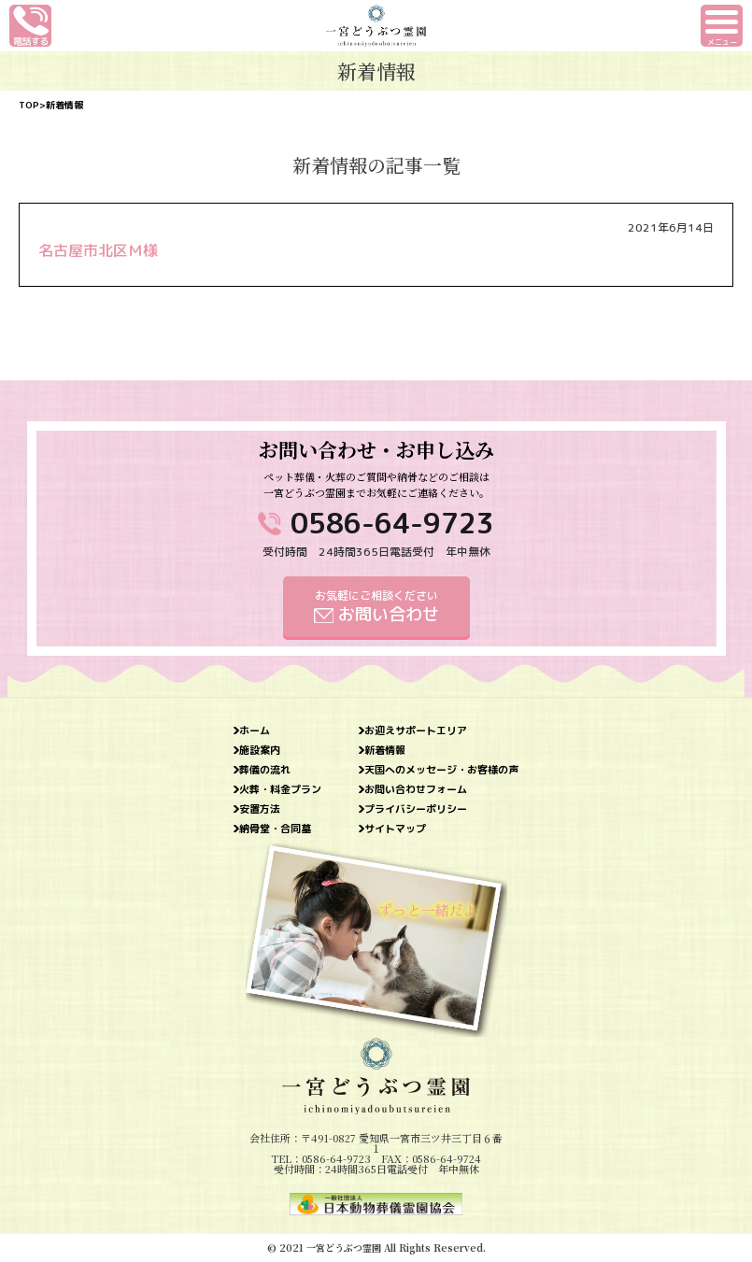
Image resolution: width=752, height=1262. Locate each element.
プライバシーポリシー (415, 809)
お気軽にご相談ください (376, 607)
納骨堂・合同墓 (275, 829)
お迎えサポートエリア (415, 731)
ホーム (254, 731)
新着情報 (384, 750)
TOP (29, 104)
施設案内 (259, 750)
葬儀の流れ (265, 770)
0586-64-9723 (392, 523)
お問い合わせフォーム (415, 790)
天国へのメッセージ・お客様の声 (441, 770)
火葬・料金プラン (280, 790)
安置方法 (259, 809)
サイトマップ (395, 829)
